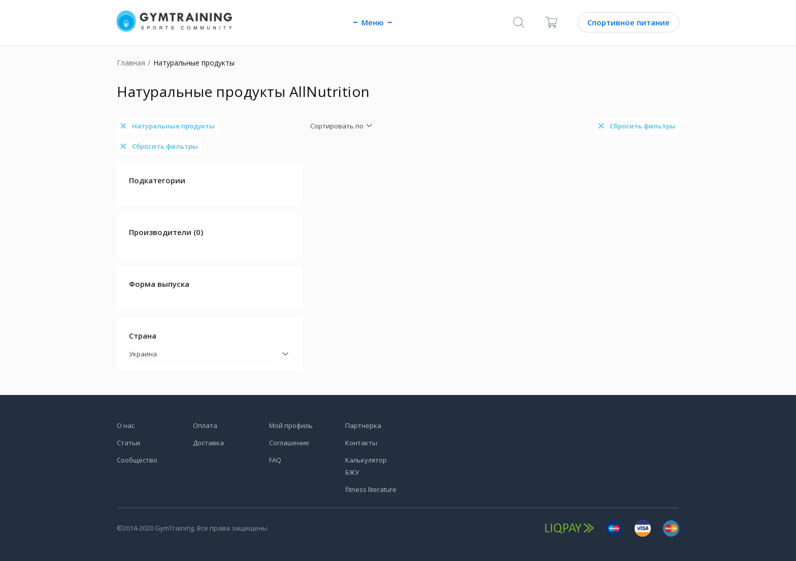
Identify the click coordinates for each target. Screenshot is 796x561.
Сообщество (137, 460)
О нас (126, 425)
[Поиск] (519, 22)
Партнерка (363, 425)
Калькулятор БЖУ (366, 466)
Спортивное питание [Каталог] (628, 22)
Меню (372, 22)
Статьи (128, 442)
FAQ (275, 460)
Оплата (205, 425)
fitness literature (370, 489)
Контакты (361, 442)
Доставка (208, 442)
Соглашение (289, 442)
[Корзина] (551, 22)
